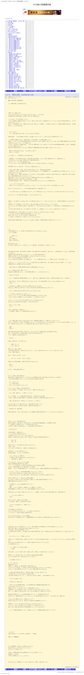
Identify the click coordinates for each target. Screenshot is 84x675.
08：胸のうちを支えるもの (12, 31)
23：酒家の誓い (9, 52)
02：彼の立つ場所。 (10, 23)
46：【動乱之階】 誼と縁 (11, 82)
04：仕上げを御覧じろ (11, 26)
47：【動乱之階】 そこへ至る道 (12, 84)
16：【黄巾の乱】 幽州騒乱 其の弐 (13, 42)
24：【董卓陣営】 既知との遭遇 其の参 (14, 53)
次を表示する (76, 97)
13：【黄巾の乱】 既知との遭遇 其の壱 (14, 38)
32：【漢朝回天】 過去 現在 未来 (13, 64)
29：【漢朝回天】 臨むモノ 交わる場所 (14, 60)
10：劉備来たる (9, 34)
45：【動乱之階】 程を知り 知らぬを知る (14, 81)
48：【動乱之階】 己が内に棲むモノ (13, 85)
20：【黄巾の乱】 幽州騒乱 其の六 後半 (14, 48)
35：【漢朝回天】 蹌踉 (11, 68)
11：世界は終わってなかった (12, 35)
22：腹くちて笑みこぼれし (12, 51)
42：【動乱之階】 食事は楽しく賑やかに (14, 77)
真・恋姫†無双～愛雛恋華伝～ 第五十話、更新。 (16, 21)
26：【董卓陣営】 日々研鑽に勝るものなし (14, 56)
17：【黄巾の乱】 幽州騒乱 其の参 (13, 43)
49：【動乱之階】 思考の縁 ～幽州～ (13, 86)
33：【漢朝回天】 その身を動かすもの (14, 65)
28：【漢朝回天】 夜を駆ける (12, 59)
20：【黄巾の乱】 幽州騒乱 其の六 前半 (14, 47)
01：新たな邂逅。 (10, 22)
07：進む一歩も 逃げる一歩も (12, 30)
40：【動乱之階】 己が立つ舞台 (12, 74)
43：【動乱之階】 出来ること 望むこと (14, 78)
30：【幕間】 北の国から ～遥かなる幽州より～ (15, 61)
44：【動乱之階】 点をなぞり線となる (14, 80)
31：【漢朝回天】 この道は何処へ (13, 63)
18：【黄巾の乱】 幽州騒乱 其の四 (13, 44)
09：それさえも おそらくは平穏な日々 (14, 32)
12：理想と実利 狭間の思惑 (12, 36)
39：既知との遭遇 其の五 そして (13, 73)
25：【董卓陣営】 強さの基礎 (12, 55)
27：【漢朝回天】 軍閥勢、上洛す (13, 57)
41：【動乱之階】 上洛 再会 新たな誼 (13, 76)
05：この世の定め (10, 27)
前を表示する (68, 97)
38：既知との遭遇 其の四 (11, 72)
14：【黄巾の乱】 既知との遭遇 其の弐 (14, 39)
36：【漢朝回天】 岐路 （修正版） (13, 69)
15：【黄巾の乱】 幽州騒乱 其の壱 (13, 40)
